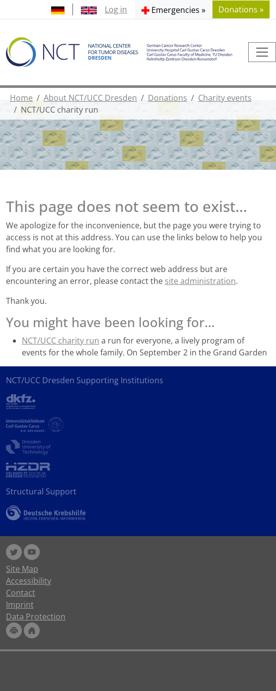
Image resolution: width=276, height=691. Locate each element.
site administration (200, 281)
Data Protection (36, 616)
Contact (20, 592)
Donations (167, 97)
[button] (173, 9)
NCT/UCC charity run (60, 340)
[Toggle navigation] (262, 52)
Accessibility (28, 580)
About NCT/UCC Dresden (90, 97)
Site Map (22, 568)
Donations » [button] (241, 9)
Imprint (20, 604)
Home (21, 97)
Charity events (225, 97)
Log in (116, 9)
